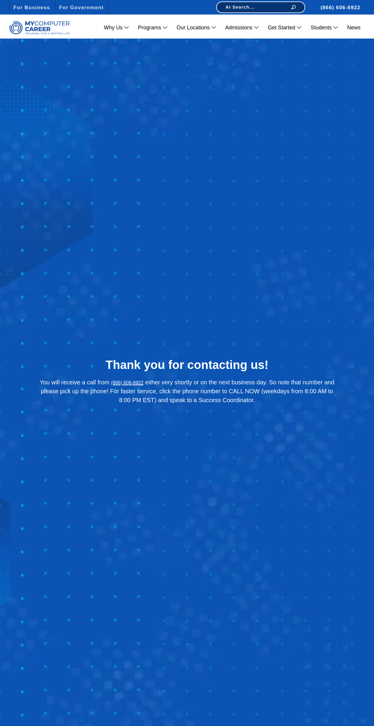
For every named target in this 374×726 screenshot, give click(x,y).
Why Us (116, 27)
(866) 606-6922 (127, 382)
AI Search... (261, 6)
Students (324, 27)
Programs (152, 27)
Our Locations (196, 27)
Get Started (284, 27)
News (353, 28)
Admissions (242, 27)
